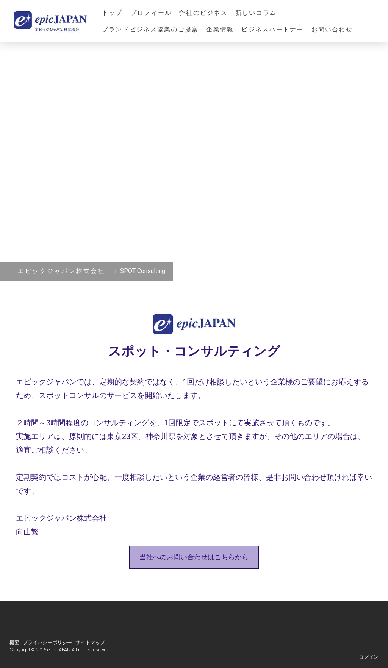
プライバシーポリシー (47, 642)
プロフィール (151, 12)
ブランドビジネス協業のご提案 (150, 29)
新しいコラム (256, 12)
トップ (112, 12)
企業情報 (220, 29)
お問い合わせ (332, 29)
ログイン (369, 657)
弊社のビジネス (203, 12)
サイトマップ (90, 642)
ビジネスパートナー (272, 29)
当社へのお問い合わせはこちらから (194, 557)
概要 (14, 642)
